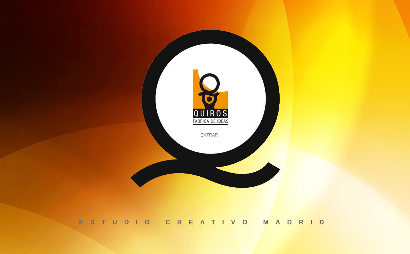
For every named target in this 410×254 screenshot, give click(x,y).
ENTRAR (209, 135)
